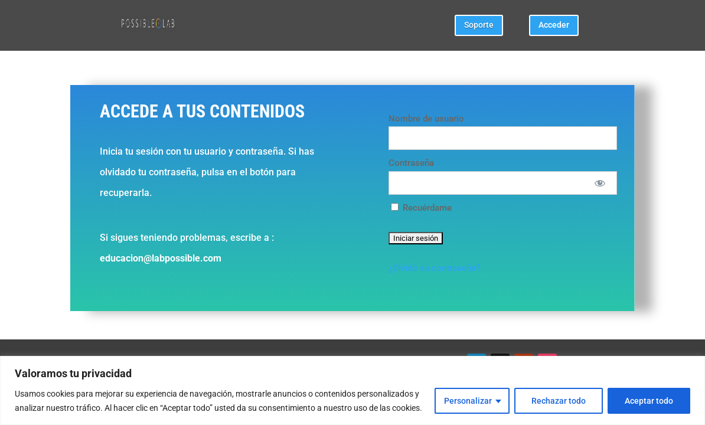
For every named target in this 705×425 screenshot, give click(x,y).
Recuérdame (421, 207)
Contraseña (411, 163)
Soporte (479, 25)
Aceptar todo (649, 401)
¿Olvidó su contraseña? (434, 268)
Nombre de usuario (426, 118)
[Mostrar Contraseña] (599, 183)
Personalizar (468, 401)
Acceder (553, 25)
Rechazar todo (558, 401)
